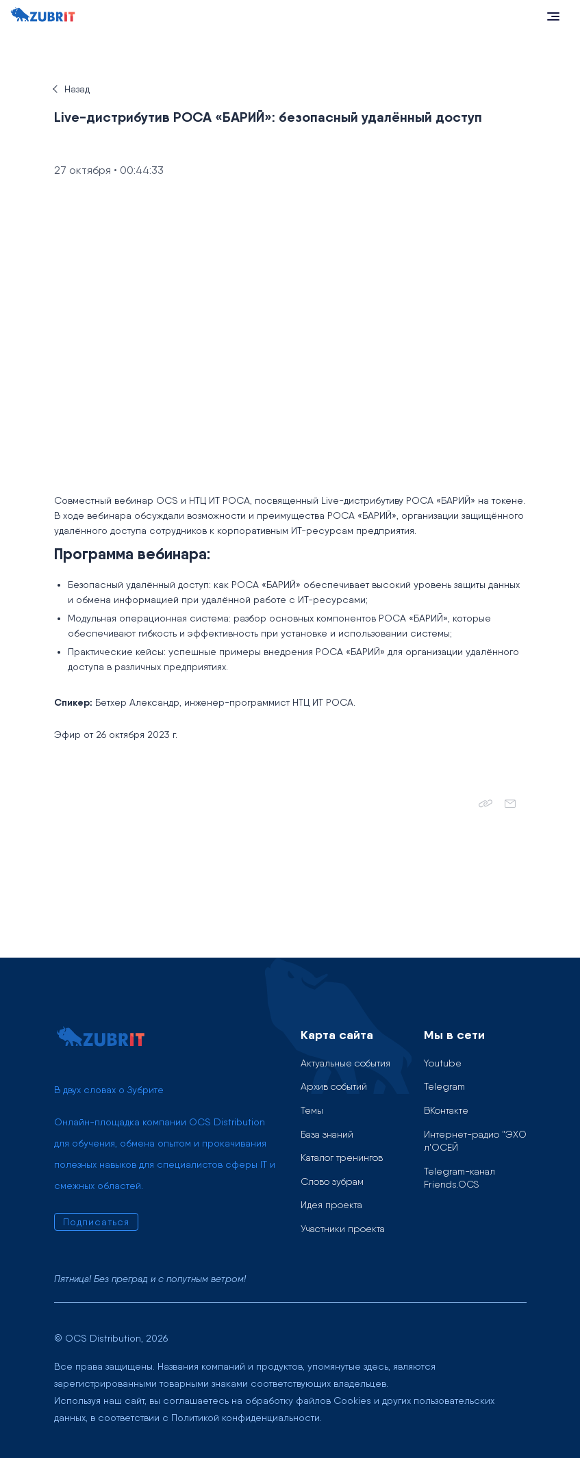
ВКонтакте (446, 1110)
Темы (312, 1110)
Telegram (444, 1086)
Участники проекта (343, 1228)
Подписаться (96, 1221)
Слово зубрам (332, 1181)
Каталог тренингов (342, 1157)
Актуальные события (345, 1063)
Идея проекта (331, 1204)
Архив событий (334, 1086)
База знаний (327, 1134)
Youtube (443, 1063)
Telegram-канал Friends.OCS (459, 1178)
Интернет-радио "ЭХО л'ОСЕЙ (475, 1141)
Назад (77, 89)
